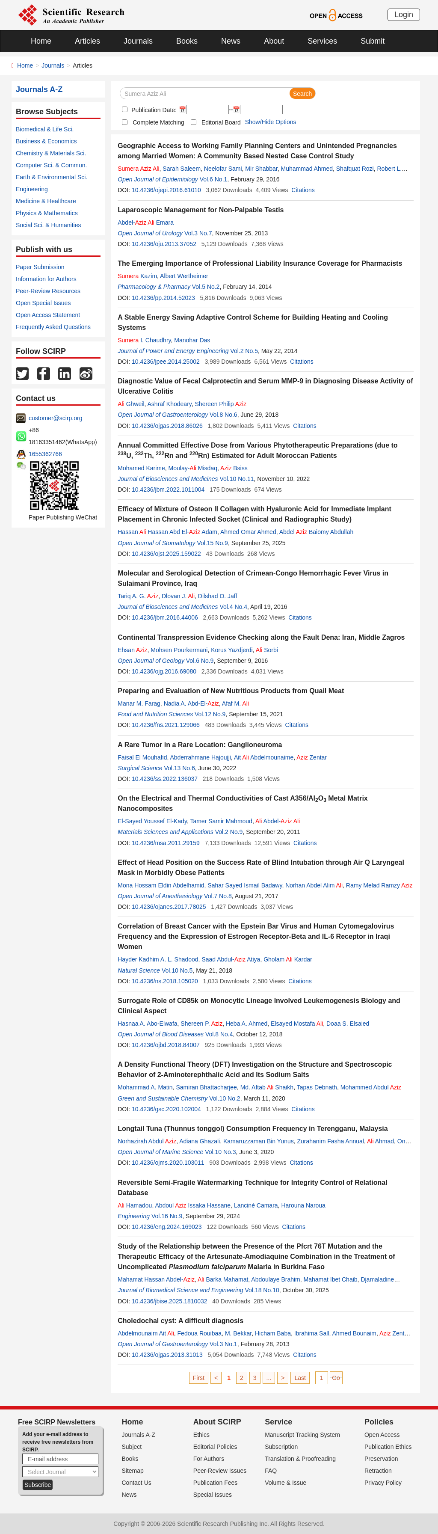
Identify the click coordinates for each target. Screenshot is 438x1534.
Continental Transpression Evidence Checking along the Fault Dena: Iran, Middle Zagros (261, 637)
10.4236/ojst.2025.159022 (166, 553)
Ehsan (132, 650)
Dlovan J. (178, 596)
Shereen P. (201, 1023)
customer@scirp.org (55, 418)
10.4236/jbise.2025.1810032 (169, 1301)
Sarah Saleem (182, 168)
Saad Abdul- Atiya (230, 959)
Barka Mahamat (223, 1279)
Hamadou (135, 1205)
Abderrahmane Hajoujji (200, 757)
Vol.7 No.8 (218, 896)
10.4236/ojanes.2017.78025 (169, 906)
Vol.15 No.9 (212, 543)
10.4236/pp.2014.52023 (163, 297)
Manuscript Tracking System (302, 1434)
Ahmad (380, 1141)
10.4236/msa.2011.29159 (166, 843)
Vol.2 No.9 (229, 831)
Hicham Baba (273, 1333)
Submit (373, 41)
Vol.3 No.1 (223, 1344)
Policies (379, 1422)
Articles (87, 41)
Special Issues (212, 1494)
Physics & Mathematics (47, 213)
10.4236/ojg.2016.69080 (164, 671)
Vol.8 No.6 (223, 414)
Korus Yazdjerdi (232, 650)
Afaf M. (235, 703)
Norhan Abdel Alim (314, 885)
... (269, 1377)
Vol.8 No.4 (219, 1034)
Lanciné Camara (256, 1205)
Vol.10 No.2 (224, 1098)
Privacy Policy (383, 1482)
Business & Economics (46, 141)
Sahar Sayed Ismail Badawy (244, 885)
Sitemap (133, 1470)
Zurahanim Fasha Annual (330, 1141)
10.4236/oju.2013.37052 (164, 243)
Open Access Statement (48, 315)
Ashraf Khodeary (170, 404)
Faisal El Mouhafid (142, 757)
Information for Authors (46, 279)
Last (299, 1377)
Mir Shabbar (261, 168)
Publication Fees (215, 1482)
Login (403, 14)
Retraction (378, 1470)
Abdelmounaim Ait (146, 1333)
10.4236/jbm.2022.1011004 (168, 489)
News (230, 41)
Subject (132, 1446)
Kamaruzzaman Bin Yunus (258, 1141)
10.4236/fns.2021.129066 (166, 724)
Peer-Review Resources (48, 291)
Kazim (137, 276)
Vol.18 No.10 (262, 1290)
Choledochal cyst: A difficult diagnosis (180, 1320)
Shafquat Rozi (355, 168)
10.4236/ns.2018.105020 (165, 981)
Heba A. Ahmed (246, 1023)
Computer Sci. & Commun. (51, 165)
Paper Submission (40, 267)
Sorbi (267, 650)
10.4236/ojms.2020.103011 (168, 1162)
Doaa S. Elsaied (347, 1023)
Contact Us (136, 1482)
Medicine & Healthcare (46, 201)
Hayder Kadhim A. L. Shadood (158, 959)
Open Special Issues (43, 303)
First (198, 1377)
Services (322, 41)
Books (187, 41)
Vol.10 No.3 (220, 1151)
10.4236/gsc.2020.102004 (166, 1109)
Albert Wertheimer (184, 276)
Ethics (201, 1434)
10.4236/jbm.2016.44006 (165, 617)
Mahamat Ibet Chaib (331, 1279)
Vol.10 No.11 (236, 478)
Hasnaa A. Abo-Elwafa (147, 1023)
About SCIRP (217, 1422)
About (274, 41)
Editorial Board (221, 122)
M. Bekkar (238, 1333)
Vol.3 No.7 (198, 233)
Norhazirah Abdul (147, 1141)
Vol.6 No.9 (200, 660)
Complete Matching (158, 122)
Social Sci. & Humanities (48, 225)
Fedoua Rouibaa (200, 1333)
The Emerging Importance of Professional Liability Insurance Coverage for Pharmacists (260, 263)
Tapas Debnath (317, 1087)
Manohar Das (192, 340)
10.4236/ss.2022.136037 (165, 778)
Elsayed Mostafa (297, 1023)
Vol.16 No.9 (166, 1216)
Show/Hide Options (270, 122)
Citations (302, 190)
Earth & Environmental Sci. (51, 177)
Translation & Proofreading (300, 1458)
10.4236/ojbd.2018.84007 (166, 1044)
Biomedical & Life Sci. (45, 129)
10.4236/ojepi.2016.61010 (166, 190)
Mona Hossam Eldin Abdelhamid (161, 885)
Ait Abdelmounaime (263, 757)
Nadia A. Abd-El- (191, 703)
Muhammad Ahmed (307, 168)
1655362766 (45, 454)
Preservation (381, 1458)
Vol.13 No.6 (179, 768)
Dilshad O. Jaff (217, 596)
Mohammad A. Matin (145, 1087)
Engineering (32, 189)
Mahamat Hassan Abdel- (156, 1279)
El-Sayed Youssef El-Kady (152, 821)
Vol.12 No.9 (210, 714)
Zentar (311, 757)
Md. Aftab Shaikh (267, 1087)
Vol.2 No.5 (244, 350)
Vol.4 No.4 (233, 606)
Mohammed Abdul (370, 1087)
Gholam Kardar (287, 959)
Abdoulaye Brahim (275, 1279)
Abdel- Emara (146, 222)
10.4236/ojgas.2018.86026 (167, 425)
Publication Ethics (388, 1446)
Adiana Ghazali (199, 1141)
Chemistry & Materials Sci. (51, 153)
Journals (138, 41)
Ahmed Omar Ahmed (248, 531)
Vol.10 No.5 (177, 970)
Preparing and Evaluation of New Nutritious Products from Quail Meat (231, 690)
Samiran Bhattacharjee (206, 1087)
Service (278, 1422)
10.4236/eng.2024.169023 (167, 1226)
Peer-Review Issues (220, 1470)
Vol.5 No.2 (206, 286)
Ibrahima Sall (311, 1333)
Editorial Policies (215, 1446)
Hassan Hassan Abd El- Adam (167, 531)
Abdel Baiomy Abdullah (316, 531)
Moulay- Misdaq (193, 468)
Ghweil (131, 404)
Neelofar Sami (223, 168)
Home (41, 41)
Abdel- (277, 821)
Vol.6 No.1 (214, 179)
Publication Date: (153, 110)
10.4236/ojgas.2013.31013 (167, 1354)
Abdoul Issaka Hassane (193, 1205)
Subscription (281, 1446)
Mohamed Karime (141, 468)
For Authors (208, 1458)
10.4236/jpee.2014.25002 (166, 361)
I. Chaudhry (144, 340)
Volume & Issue (285, 1482)
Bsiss (234, 468)
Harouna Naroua (303, 1205)
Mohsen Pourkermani (179, 650)
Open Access (382, 1434)
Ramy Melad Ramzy (379, 885)
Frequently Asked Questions (53, 326)
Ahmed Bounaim (354, 1333)
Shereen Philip (221, 404)
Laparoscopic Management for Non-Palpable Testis (201, 210)
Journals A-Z (139, 1434)
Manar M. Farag (139, 703)
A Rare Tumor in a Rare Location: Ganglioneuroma (200, 744)
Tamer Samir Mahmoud (221, 821)
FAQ (271, 1470)
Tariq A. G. (138, 596)
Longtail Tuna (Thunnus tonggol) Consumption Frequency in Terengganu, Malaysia (253, 1128)
